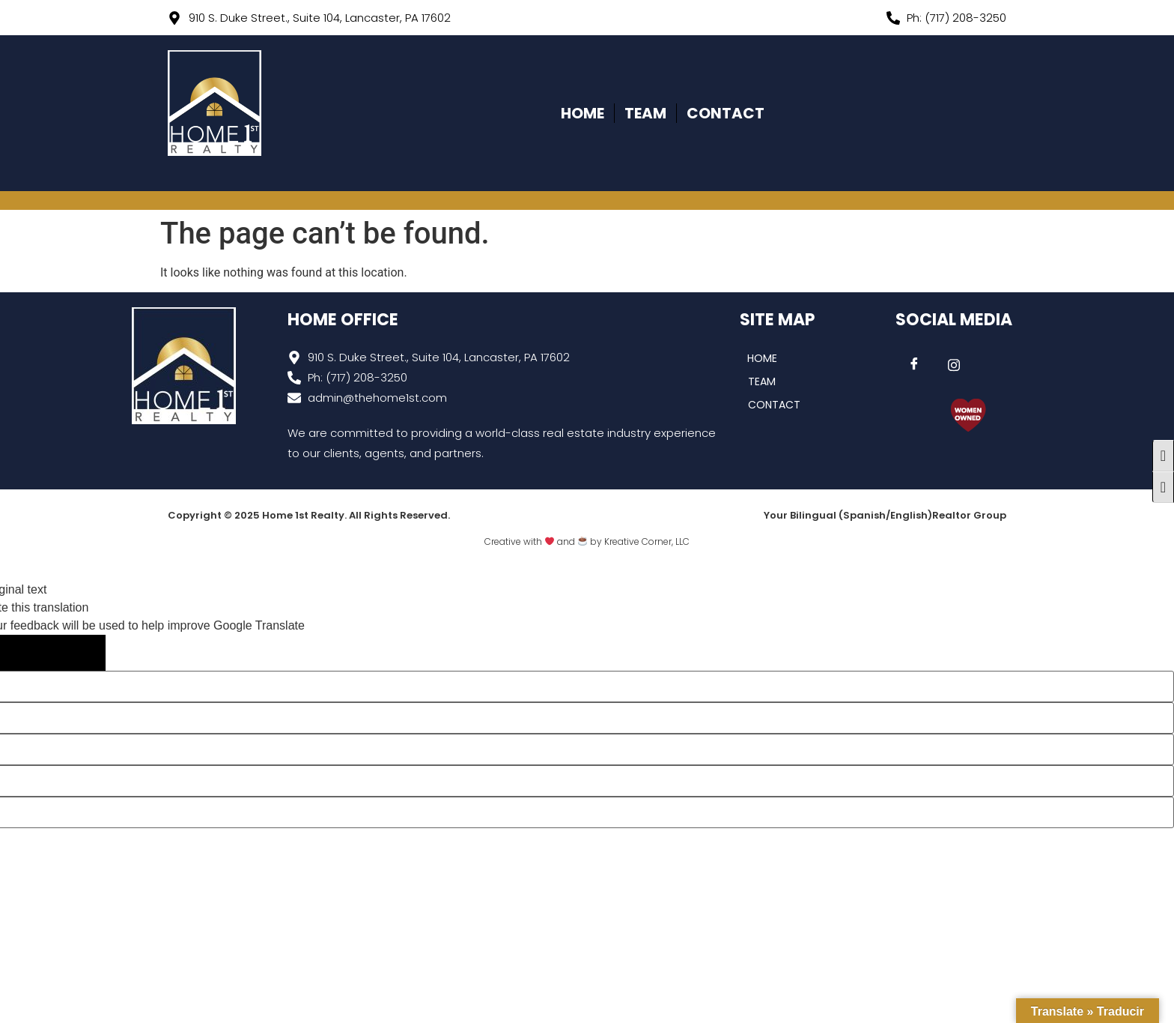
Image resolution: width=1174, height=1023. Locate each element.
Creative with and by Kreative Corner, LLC (586, 541)
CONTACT (725, 113)
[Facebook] (914, 365)
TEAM (645, 113)
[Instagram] (954, 365)
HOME (582, 113)
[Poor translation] (75, 653)
